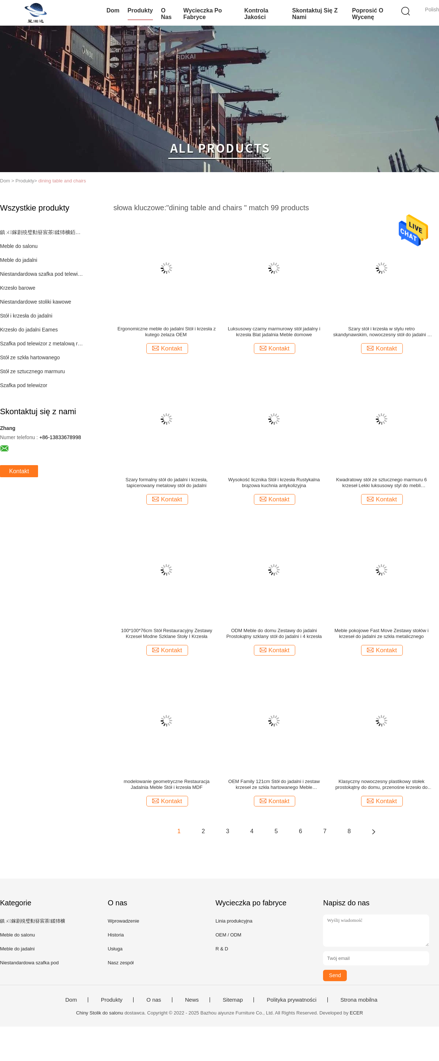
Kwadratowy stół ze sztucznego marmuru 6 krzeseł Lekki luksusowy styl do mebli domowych (381, 483)
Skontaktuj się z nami (314, 13)
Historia (116, 935)
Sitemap (233, 999)
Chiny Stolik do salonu (99, 1013)
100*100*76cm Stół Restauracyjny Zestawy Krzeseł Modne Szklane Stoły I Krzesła (166, 633)
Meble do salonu (19, 246)
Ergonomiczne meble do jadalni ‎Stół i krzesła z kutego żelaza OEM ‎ (166, 331)
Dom (113, 10)
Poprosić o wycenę (367, 13)
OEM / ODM (228, 935)
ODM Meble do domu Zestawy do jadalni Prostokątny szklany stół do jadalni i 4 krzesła (274, 633)
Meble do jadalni (18, 260)
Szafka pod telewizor (23, 385)
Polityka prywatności (291, 999)
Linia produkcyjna (233, 921)
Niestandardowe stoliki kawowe (35, 302)
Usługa (115, 948)
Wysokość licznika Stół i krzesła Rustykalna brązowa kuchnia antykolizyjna (274, 482)
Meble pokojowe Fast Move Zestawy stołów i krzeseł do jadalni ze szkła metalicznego (381, 633)
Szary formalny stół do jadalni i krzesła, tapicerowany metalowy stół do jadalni (166, 482)
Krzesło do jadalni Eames (29, 330)
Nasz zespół (121, 962)
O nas (166, 13)
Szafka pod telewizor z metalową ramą (41, 343)
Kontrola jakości (256, 13)
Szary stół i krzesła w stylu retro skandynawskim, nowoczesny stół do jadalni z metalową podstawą (381, 332)
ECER (356, 1013)
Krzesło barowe (17, 288)
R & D (221, 948)
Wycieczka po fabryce (202, 13)
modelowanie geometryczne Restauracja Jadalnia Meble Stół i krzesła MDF (167, 784)
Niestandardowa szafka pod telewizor (41, 274)
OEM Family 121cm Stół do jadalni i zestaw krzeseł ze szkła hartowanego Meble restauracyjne (274, 784)
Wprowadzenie (123, 921)
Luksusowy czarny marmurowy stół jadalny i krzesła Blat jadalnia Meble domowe (274, 331)
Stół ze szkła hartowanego (30, 357)
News (192, 999)
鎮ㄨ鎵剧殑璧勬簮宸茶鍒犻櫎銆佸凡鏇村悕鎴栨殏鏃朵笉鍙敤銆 (41, 232)
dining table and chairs (62, 180)
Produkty (140, 10)
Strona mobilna (359, 999)
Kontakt (19, 471)
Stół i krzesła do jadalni (26, 316)
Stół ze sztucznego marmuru (32, 371)
